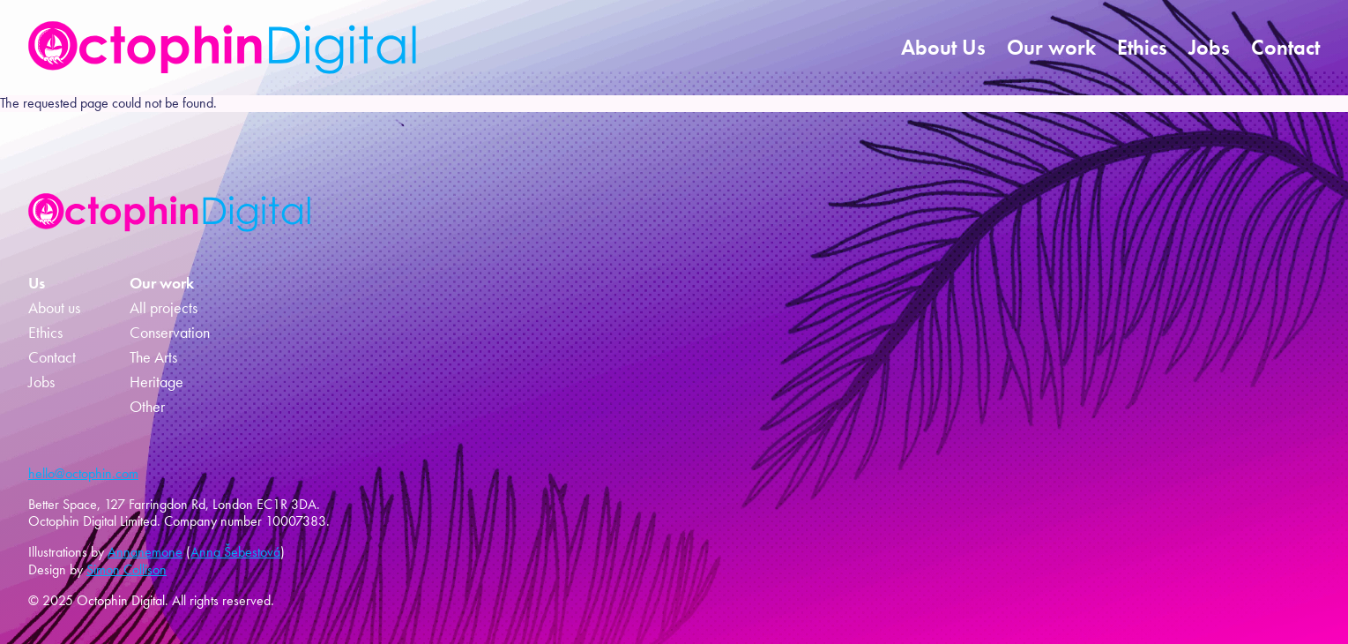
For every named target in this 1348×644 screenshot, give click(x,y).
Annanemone (145, 552)
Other (147, 407)
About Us (943, 47)
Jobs (1209, 47)
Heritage (156, 382)
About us (54, 308)
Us (36, 283)
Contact (1285, 47)
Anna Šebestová (235, 552)
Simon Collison (126, 569)
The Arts (153, 357)
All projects (163, 308)
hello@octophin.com (83, 473)
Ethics (1142, 47)
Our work (1051, 47)
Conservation (170, 332)
